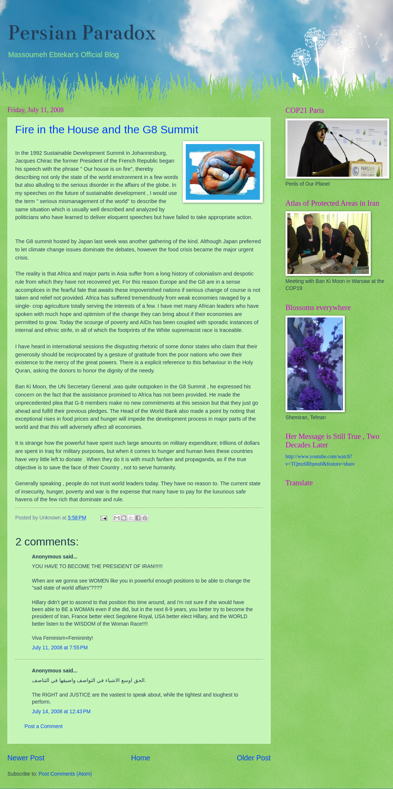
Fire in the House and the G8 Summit (106, 129)
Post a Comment (43, 726)
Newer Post (25, 758)
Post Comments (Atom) (65, 774)
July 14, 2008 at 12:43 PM (61, 711)
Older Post (254, 758)
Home (141, 758)
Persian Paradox (81, 32)
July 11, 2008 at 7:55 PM (60, 648)
